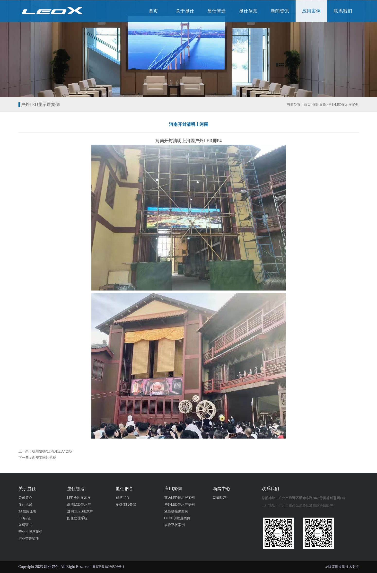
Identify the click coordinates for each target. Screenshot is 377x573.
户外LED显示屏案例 (343, 104)
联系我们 (343, 11)
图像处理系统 (77, 518)
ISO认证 (24, 518)
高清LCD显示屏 (79, 504)
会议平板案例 (174, 525)
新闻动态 (220, 498)
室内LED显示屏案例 (179, 498)
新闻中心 (221, 488)
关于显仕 (185, 11)
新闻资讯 (280, 11)
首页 (153, 11)
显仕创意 (248, 11)
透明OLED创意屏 (80, 511)
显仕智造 (216, 11)
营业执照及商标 (30, 532)
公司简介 (25, 498)
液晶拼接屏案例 (176, 511)
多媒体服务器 (126, 504)
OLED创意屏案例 (177, 518)
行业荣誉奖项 (28, 538)
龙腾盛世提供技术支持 (342, 567)
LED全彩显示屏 (79, 498)
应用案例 (311, 11)
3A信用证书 (27, 511)
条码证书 (25, 525)
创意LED (122, 498)
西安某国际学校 (44, 457)
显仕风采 (25, 504)
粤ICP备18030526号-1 (108, 567)
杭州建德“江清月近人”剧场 (52, 451)
